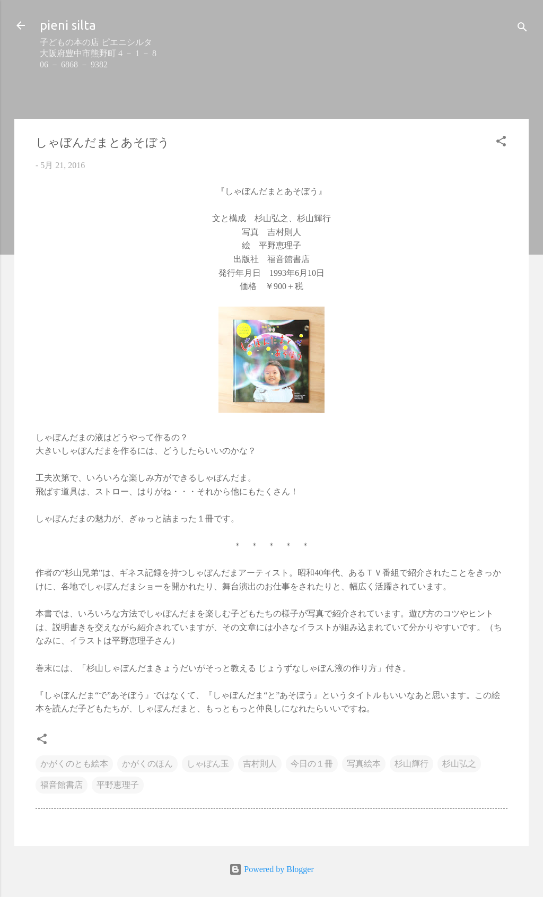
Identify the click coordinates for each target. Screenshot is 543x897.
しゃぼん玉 (208, 763)
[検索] (522, 29)
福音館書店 (61, 784)
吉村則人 (260, 763)
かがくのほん (147, 763)
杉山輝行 (411, 763)
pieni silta (68, 25)
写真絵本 (364, 763)
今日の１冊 (312, 763)
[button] (501, 143)
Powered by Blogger (271, 869)
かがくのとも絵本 (74, 763)
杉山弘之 (459, 763)
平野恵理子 (118, 784)
